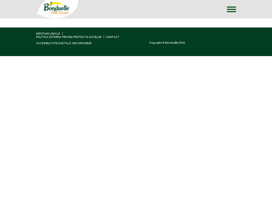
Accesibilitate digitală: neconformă (64, 43)
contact (112, 37)
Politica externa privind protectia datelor (68, 37)
